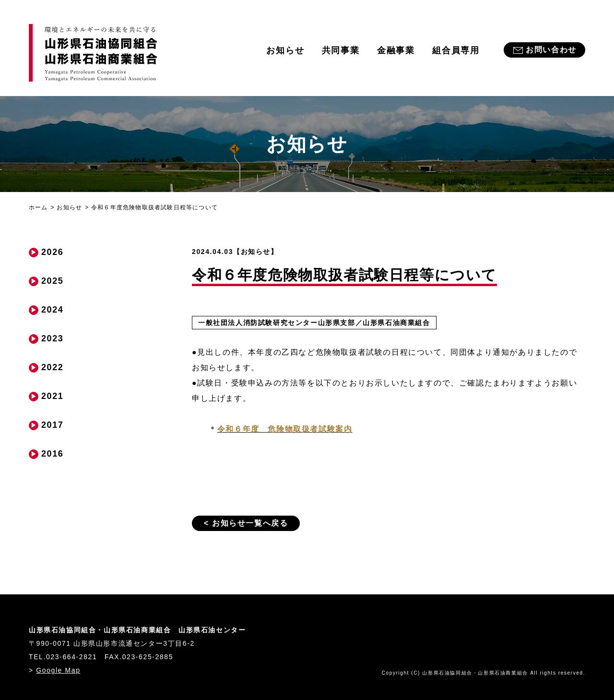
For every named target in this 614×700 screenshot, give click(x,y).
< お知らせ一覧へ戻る (246, 523)
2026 (52, 252)
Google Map (58, 670)
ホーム (38, 207)
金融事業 (396, 50)
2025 (52, 281)
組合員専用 (456, 50)
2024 (52, 309)
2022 (52, 367)
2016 (52, 454)
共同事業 (341, 50)
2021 (52, 396)
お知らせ (285, 50)
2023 (52, 338)
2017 (52, 425)
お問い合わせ (551, 50)
